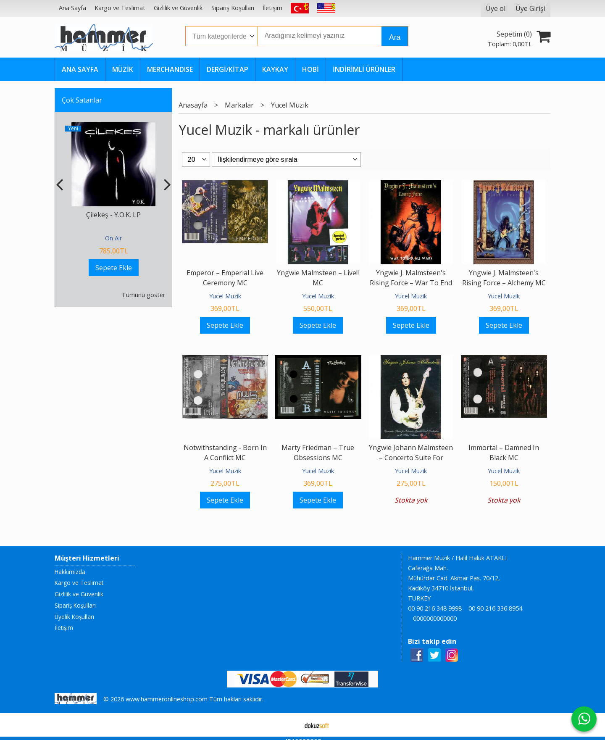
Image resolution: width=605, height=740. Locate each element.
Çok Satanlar (82, 100)
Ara (394, 37)
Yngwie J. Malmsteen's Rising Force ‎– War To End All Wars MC (411, 283)
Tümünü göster (143, 295)
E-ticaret (289, 724)
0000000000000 (435, 618)
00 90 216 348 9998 (435, 608)
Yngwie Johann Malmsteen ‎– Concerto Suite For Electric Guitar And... (411, 457)
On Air (113, 238)
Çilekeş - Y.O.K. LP (113, 214)
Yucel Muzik (225, 296)
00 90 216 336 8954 (495, 608)
